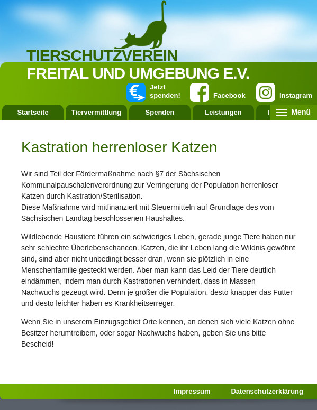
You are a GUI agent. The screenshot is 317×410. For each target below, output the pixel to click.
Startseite (32, 112)
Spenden (160, 112)
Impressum (192, 391)
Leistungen (223, 112)
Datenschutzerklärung (267, 391)
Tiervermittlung (96, 112)
